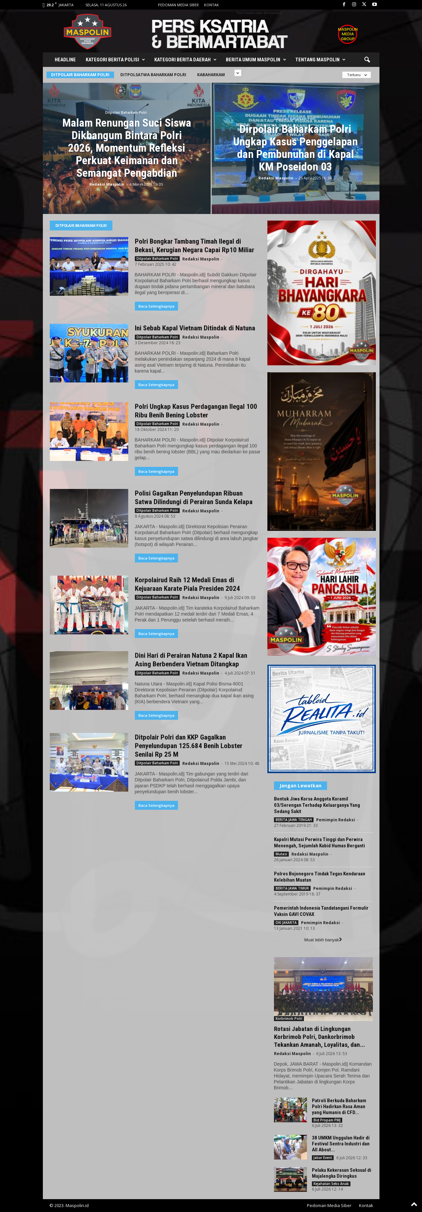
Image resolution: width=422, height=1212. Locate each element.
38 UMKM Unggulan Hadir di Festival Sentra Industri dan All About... (341, 1144)
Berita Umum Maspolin (256, 59)
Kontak (211, 4)
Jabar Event (323, 1157)
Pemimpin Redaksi (335, 820)
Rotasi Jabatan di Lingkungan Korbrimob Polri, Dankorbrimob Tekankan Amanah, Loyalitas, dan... (319, 1036)
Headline (65, 60)
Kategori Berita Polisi (115, 59)
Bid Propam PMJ (327, 1120)
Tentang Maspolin (320, 59)
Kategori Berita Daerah (185, 59)
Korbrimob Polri (289, 1018)
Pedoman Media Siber (178, 4)
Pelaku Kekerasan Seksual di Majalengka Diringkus (341, 1173)
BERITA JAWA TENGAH (294, 819)
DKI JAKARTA (286, 922)
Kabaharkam (211, 74)
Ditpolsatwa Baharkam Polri (153, 74)
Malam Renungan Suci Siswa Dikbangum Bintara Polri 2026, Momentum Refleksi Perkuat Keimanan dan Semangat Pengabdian (126, 147)
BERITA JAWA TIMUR (292, 888)
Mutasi (281, 854)
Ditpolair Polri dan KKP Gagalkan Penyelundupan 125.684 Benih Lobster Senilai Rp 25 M (188, 745)
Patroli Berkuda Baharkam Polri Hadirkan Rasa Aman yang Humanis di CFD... (339, 1106)
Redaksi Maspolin (106, 184)
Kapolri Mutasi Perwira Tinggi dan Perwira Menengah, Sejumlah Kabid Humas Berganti (319, 842)
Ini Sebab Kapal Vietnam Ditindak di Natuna (195, 328)
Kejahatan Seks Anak (331, 1183)
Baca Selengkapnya (156, 306)
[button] (367, 60)
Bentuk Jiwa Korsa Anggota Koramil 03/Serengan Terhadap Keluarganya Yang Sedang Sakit (317, 805)
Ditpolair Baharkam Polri (80, 74)
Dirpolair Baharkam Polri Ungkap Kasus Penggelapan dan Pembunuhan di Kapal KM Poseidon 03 (295, 147)
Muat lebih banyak (323, 939)
